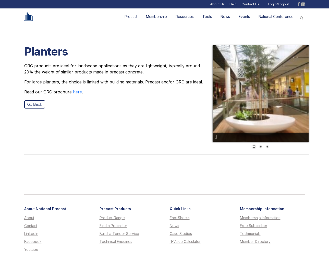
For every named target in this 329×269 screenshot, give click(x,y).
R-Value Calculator (185, 241)
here (77, 91)
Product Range (112, 218)
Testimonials (250, 233)
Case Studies (181, 233)
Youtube (31, 249)
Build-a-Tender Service (119, 233)
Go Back (34, 104)
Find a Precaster (113, 226)
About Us (217, 4)
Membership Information (260, 218)
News (174, 226)
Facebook (33, 241)
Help (233, 4)
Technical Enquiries (116, 241)
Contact (30, 226)
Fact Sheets (180, 218)
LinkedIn (31, 233)
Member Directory (255, 241)
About (29, 218)
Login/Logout (278, 4)
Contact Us (250, 4)
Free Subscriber (253, 226)
